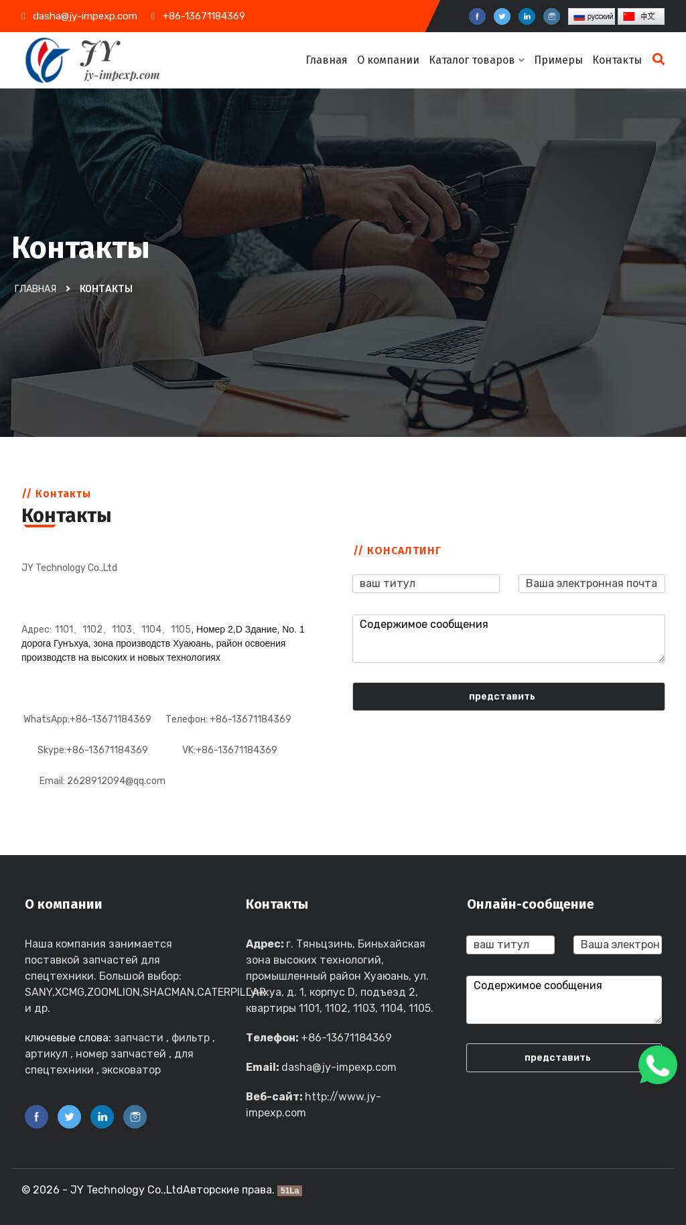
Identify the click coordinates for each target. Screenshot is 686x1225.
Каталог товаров (477, 60)
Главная (326, 60)
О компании (388, 60)
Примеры (558, 60)
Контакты (617, 60)
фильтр (191, 1037)
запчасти (138, 1037)
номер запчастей (121, 1053)
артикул (46, 1053)
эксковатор (131, 1069)
